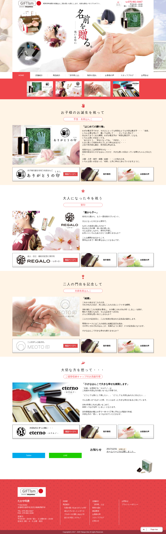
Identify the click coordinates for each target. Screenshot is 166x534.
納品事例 (95, 511)
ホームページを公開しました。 (121, 451)
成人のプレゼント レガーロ (74, 511)
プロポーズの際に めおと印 (74, 514)
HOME (21, 75)
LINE (65, 455)
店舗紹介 (39, 75)
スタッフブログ (127, 75)
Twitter (28, 455)
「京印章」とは (98, 504)
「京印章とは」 (74, 75)
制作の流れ (91, 75)
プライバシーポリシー (130, 504)
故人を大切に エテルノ (72, 517)
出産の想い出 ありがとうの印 (75, 508)
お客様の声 (109, 75)
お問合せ (144, 75)
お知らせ (95, 521)
